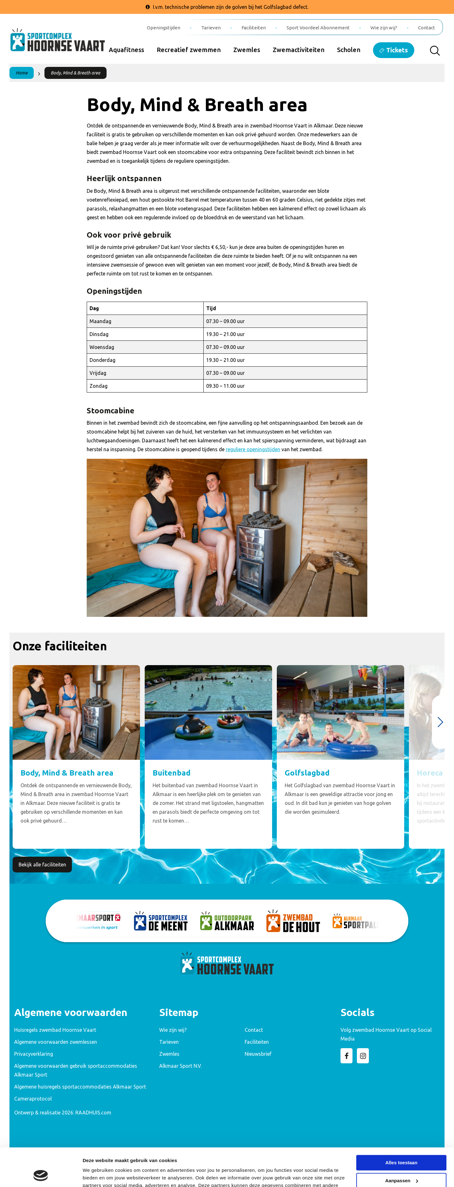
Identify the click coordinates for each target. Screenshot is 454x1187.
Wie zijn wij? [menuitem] (383, 27)
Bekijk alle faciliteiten (42, 864)
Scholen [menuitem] (348, 49)
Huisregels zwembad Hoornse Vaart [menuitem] (55, 1030)
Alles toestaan (401, 1127)
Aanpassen (401, 1144)
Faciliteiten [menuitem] (254, 27)
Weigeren (401, 1162)
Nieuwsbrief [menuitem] (258, 1054)
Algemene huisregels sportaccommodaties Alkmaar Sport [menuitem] (80, 1087)
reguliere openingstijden (253, 449)
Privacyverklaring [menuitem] (33, 1054)
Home (21, 72)
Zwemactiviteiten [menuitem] (298, 49)
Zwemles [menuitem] (246, 49)
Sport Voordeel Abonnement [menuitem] (318, 27)
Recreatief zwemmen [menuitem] (189, 49)
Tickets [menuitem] (397, 50)
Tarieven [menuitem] (211, 27)
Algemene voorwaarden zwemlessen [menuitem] (55, 1042)
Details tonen (98, 1174)
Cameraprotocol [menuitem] (33, 1098)
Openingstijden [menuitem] (163, 27)
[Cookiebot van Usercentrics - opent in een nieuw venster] (40, 1174)
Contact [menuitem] (426, 27)
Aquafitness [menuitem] (126, 49)
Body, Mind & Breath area (75, 72)
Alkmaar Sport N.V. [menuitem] (180, 1066)
